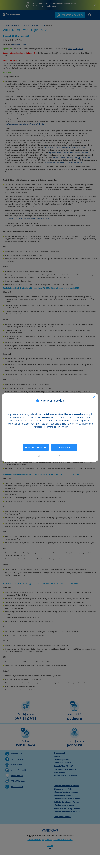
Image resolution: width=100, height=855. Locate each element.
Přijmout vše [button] (64, 447)
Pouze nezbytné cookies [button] (35, 447)
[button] (50, 456)
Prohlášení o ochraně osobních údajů (51, 427)
